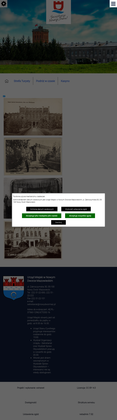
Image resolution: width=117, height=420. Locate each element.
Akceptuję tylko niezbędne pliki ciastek (41, 215)
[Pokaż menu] (113, 3)
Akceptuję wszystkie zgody (80, 215)
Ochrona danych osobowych (42, 209)
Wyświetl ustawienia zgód (76, 209)
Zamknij (58, 222)
